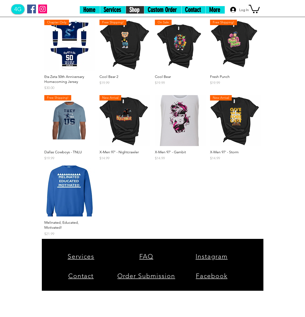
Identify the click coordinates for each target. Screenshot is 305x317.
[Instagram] (42, 9)
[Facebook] (31, 9)
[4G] (17, 9)
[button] (254, 8)
